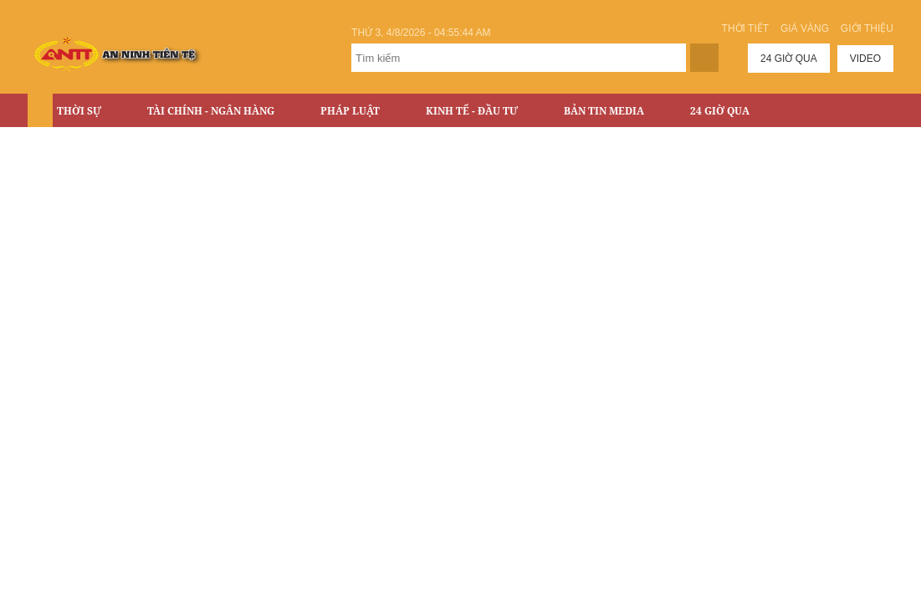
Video (865, 58)
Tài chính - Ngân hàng (210, 111)
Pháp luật (350, 111)
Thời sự (79, 111)
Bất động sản (95, 146)
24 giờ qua (788, 58)
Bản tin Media (604, 111)
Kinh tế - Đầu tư (472, 111)
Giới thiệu (867, 28)
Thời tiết (745, 28)
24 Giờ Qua (720, 111)
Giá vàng (804, 28)
